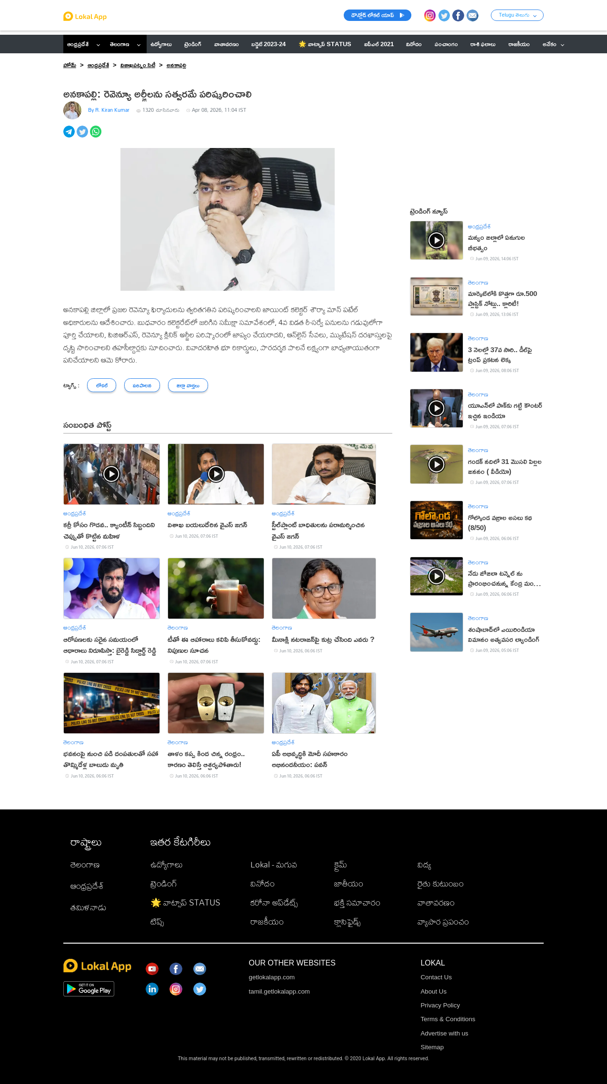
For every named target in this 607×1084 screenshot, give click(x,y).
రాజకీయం (267, 921)
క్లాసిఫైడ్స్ (347, 921)
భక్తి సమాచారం (357, 902)
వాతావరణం (436, 902)
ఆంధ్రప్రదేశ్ (78, 44)
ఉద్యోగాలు (166, 864)
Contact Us (436, 977)
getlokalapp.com (272, 977)
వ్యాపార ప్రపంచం (443, 921)
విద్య (424, 864)
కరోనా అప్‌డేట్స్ (274, 902)
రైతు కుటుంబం (441, 883)
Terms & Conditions (447, 1019)
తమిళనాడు (88, 907)
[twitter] (83, 137)
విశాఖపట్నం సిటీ (137, 65)
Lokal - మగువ (273, 864)
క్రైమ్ (340, 864)
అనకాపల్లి (176, 65)
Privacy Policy (440, 1005)
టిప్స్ (157, 921)
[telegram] (70, 137)
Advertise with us (444, 1033)
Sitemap (432, 1047)
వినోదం (262, 883)
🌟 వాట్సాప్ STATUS (185, 902)
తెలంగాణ (119, 44)
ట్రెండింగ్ (163, 883)
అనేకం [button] (554, 44)
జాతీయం (348, 883)
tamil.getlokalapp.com (279, 991)
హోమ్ (69, 65)
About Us (433, 991)
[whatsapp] (96, 137)
